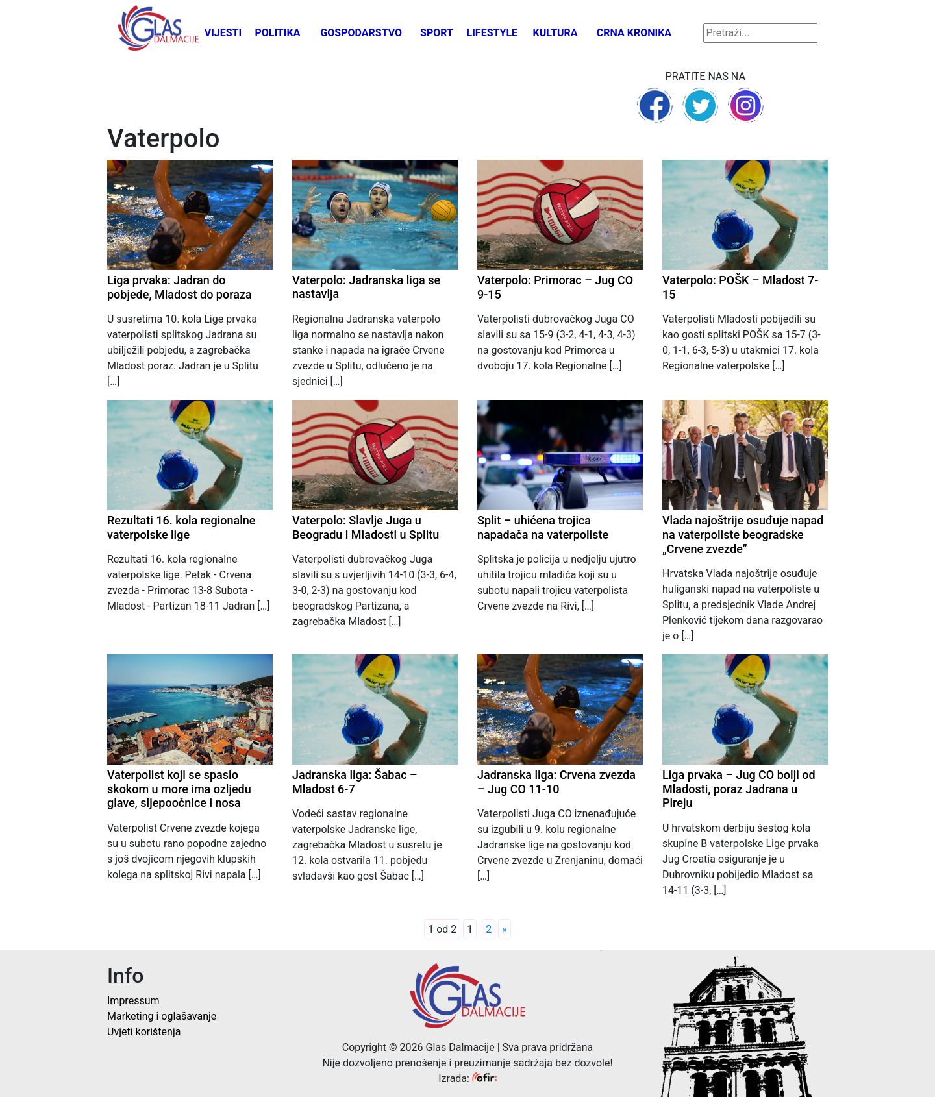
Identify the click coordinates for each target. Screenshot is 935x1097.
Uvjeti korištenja (144, 1032)
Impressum (133, 1000)
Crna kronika (634, 33)
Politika (277, 33)
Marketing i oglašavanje (161, 1016)
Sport (436, 33)
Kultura (555, 33)
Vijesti (223, 33)
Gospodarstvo (361, 33)
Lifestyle (492, 33)
